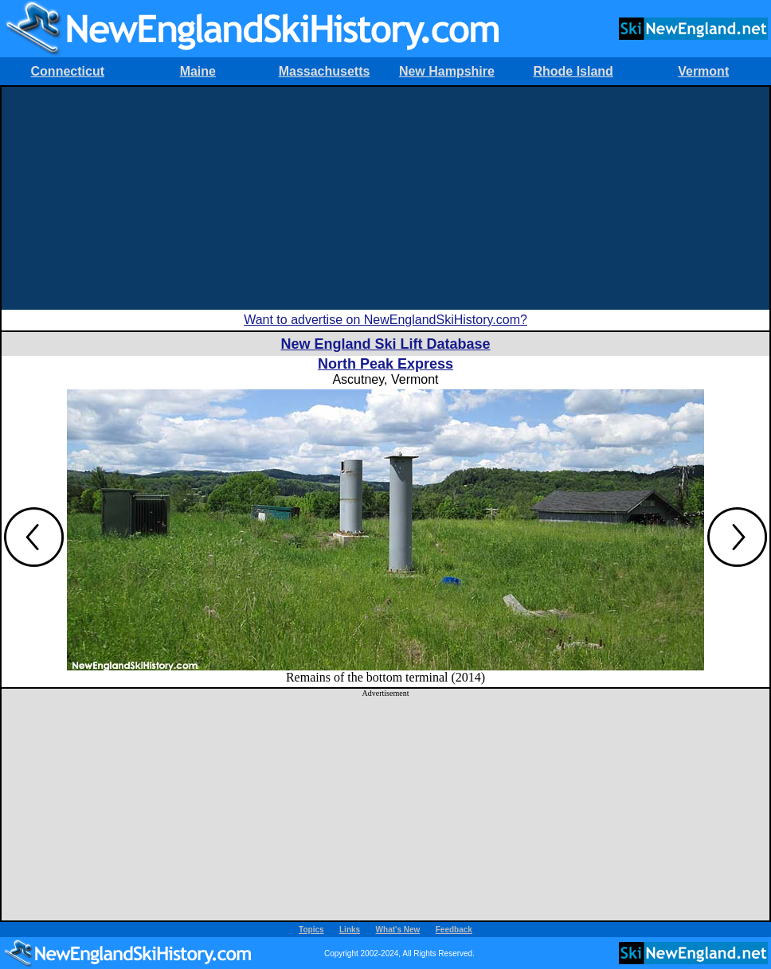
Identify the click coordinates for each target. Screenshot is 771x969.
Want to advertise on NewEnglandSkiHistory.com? (385, 319)
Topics (311, 929)
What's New (398, 929)
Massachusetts (324, 71)
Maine (198, 71)
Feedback (454, 929)
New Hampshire (447, 71)
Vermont (703, 71)
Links (349, 929)
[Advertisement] (385, 198)
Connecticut (67, 71)
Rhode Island (572, 71)
